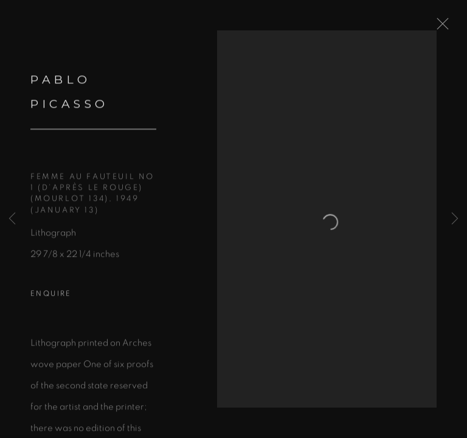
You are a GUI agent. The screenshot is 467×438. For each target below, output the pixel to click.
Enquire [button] (51, 302)
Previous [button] (12, 219)
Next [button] (455, 219)
